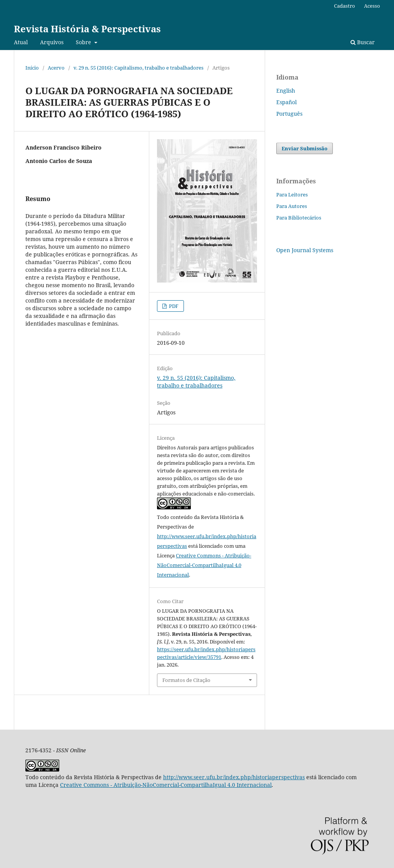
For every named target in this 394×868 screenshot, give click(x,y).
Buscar (363, 42)
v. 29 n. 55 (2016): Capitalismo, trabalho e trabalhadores (138, 67)
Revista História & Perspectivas (87, 28)
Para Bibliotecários (298, 217)
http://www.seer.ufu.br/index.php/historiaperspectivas (234, 777)
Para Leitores (292, 194)
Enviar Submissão (304, 148)
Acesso (372, 5)
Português (289, 113)
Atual (21, 42)
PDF (173, 306)
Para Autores (291, 206)
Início (32, 67)
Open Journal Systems (304, 250)
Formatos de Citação (186, 680)
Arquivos (51, 42)
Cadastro (344, 5)
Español (286, 102)
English (285, 90)
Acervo (56, 67)
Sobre (84, 42)
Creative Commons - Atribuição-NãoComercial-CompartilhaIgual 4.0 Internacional (204, 565)
